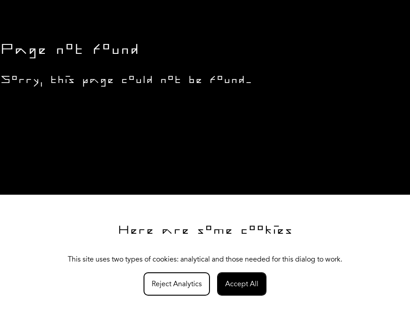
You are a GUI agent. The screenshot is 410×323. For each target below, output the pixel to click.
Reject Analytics (177, 283)
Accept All (241, 283)
